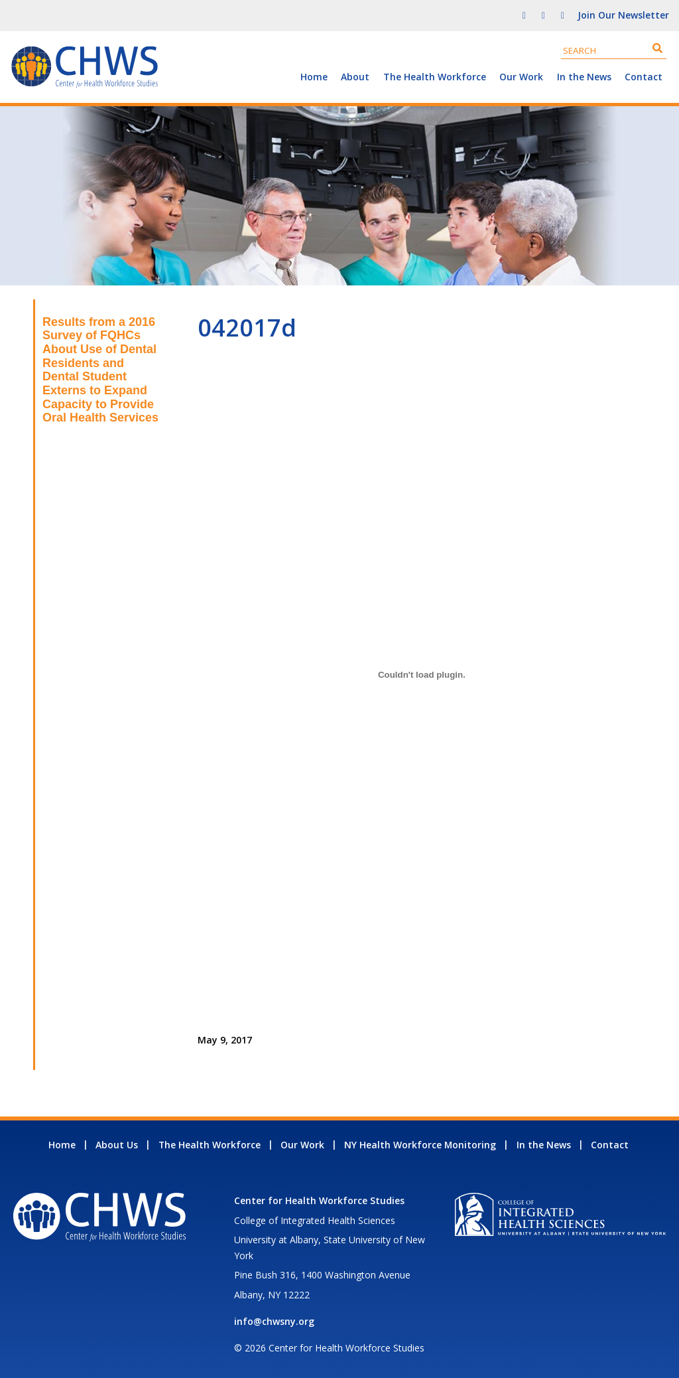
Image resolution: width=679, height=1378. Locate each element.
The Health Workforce (434, 76)
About (355, 76)
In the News (584, 76)
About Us (116, 1144)
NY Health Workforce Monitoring (420, 1144)
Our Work (521, 76)
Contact (643, 76)
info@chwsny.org (274, 1321)
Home (314, 76)
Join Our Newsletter (623, 15)
